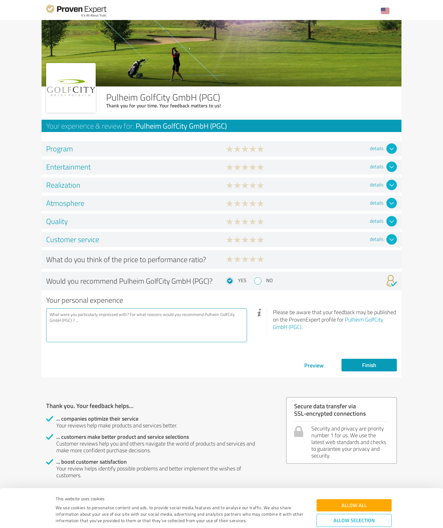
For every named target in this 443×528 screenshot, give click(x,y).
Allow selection (354, 486)
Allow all (354, 470)
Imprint (63, 499)
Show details (260, 516)
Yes (242, 280)
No (269, 280)
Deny (354, 505)
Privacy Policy (86, 499)
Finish (369, 365)
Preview (314, 365)
